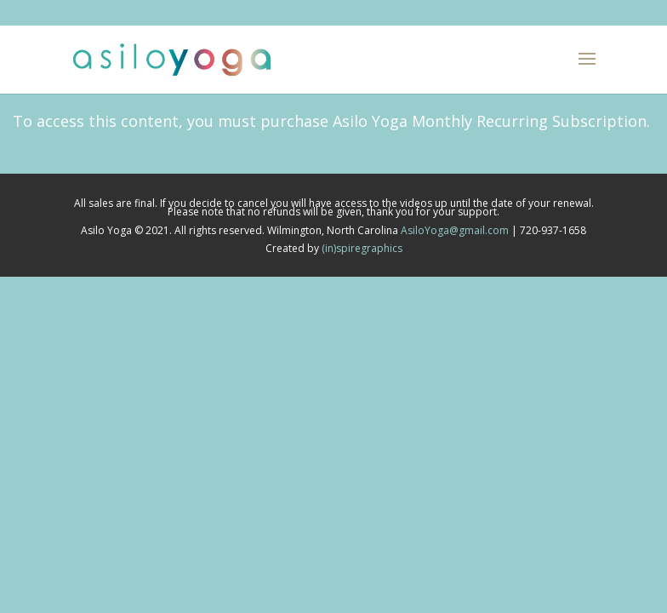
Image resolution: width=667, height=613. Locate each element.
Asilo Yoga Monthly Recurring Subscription (490, 121)
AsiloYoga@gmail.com (455, 230)
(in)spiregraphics (362, 248)
